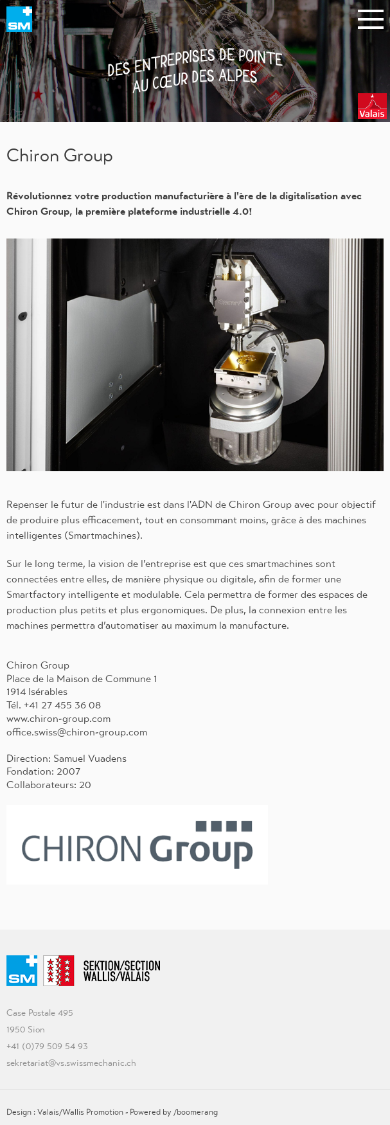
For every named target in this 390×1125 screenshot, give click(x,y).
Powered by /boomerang (174, 1111)
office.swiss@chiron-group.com (76, 732)
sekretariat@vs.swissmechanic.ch (71, 1062)
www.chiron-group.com (58, 718)
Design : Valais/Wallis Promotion (64, 1111)
